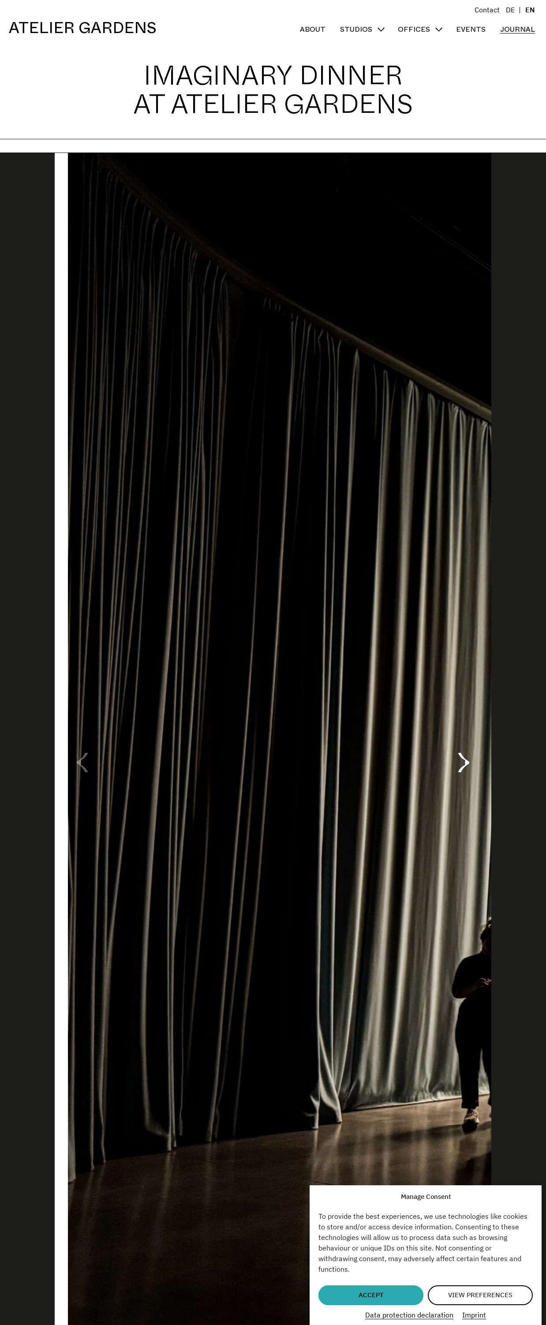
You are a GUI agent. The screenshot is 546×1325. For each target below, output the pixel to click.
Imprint (474, 1320)
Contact (487, 9)
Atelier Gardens (83, 28)
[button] (463, 762)
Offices (414, 29)
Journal (517, 29)
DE (510, 9)
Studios (356, 29)
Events (471, 29)
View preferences (480, 1300)
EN (530, 9)
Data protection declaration (409, 1320)
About (312, 29)
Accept (371, 1300)
